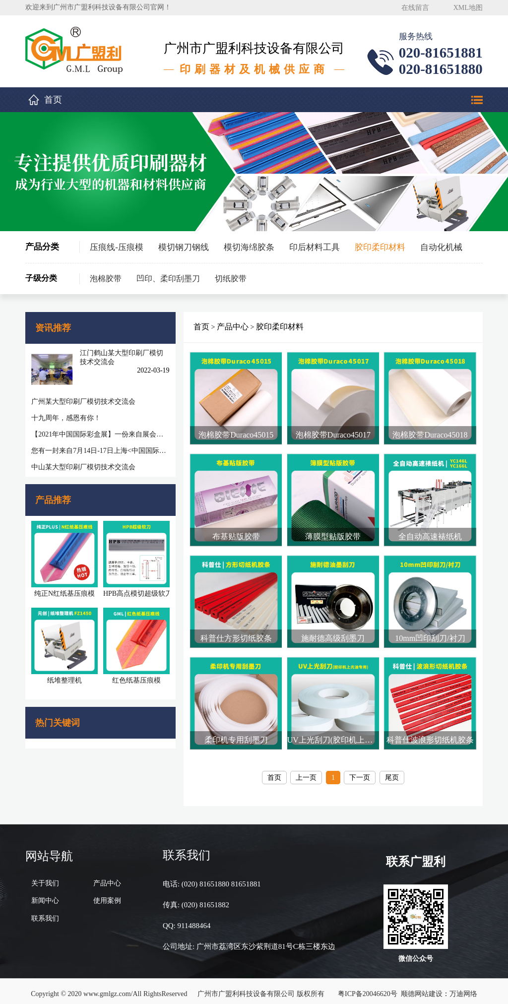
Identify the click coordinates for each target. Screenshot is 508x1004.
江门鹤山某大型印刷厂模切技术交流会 (121, 357)
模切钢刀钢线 (183, 247)
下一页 (360, 771)
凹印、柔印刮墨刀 (168, 278)
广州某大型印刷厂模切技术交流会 (83, 401)
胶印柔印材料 (380, 247)
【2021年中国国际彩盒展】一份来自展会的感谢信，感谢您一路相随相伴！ (99, 434)
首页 (53, 100)
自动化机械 (441, 247)
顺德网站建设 (422, 988)
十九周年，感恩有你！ (66, 418)
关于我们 (45, 877)
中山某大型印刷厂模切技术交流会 (83, 467)
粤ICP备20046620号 (367, 988)
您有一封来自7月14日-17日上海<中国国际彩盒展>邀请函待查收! (99, 450)
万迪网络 (463, 988)
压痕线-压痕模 (116, 247)
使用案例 (107, 895)
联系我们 (45, 912)
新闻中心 (45, 895)
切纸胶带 (231, 278)
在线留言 (415, 7)
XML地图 (468, 7)
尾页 (392, 771)
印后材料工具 (314, 247)
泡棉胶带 (106, 278)
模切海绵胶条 (249, 247)
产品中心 (233, 326)
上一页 (306, 771)
